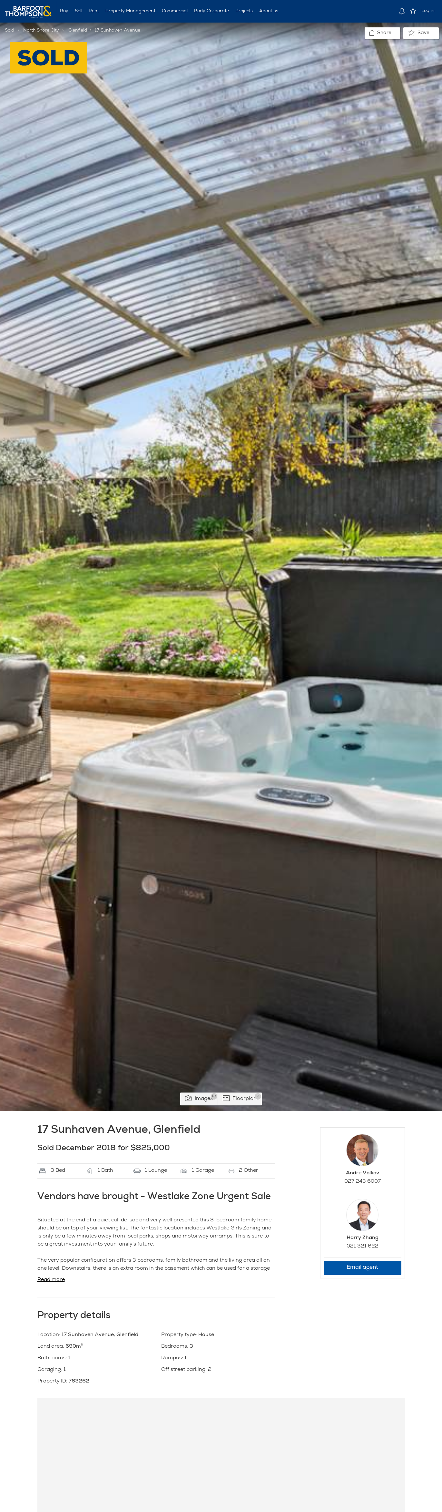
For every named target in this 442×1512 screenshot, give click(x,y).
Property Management (130, 11)
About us (268, 11)
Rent (94, 11)
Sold (9, 30)
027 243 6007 (362, 1181)
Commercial (175, 11)
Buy (64, 11)
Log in (428, 11)
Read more (51, 1280)
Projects (244, 11)
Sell (78, 11)
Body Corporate (211, 11)
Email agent (362, 1267)
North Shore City (41, 30)
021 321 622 (362, 1246)
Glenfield (77, 30)
